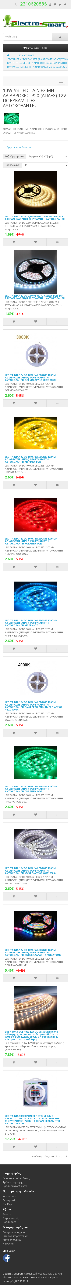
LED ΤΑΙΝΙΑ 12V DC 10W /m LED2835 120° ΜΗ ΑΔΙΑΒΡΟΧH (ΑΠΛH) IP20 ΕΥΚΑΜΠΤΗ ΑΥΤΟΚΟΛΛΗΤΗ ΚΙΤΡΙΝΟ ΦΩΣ (31, 459)
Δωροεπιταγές (11, 1218)
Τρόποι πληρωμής (13, 1182)
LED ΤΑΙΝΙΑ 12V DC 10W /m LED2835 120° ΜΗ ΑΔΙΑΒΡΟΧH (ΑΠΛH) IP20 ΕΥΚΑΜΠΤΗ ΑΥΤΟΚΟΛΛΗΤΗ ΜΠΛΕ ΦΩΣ (31, 623)
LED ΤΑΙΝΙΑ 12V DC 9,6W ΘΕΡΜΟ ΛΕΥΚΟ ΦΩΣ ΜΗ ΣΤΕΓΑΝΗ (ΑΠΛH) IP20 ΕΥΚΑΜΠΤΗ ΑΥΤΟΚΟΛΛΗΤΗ (35, 218)
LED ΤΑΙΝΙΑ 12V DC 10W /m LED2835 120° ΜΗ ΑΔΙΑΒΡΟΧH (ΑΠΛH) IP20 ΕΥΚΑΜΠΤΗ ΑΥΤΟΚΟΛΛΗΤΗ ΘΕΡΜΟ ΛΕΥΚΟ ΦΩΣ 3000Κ (31, 377)
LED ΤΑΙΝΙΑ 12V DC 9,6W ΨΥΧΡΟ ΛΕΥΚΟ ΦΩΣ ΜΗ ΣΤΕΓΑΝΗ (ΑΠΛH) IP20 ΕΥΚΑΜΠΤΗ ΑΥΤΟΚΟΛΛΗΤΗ (35, 297)
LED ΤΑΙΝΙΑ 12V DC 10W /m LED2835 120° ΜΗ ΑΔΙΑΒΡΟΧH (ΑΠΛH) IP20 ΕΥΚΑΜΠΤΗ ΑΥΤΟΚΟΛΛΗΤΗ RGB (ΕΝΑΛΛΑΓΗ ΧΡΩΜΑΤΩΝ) (33, 952)
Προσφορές (9, 1222)
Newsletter (8, 1243)
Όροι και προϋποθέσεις (16, 1178)
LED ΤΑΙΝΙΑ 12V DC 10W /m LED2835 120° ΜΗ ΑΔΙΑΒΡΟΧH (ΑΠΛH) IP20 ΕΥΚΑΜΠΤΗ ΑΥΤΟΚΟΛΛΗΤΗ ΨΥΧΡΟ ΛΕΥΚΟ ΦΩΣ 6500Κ (31, 870)
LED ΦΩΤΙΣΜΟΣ (26, 55)
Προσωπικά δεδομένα (15, 1186)
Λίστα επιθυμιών (12, 1239)
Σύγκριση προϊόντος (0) (18, 147)
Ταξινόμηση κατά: (14, 156)
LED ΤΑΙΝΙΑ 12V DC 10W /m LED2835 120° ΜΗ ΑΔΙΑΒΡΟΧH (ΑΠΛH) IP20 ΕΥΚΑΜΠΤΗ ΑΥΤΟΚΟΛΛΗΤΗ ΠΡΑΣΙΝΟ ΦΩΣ (31, 789)
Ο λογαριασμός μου (14, 1232)
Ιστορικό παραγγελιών (15, 1236)
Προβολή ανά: (12, 165)
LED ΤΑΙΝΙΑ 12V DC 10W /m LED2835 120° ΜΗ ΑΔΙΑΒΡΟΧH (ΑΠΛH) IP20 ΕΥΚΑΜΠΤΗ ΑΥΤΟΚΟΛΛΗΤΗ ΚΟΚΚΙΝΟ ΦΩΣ (31, 541)
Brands (7, 1214)
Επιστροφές (9, 1200)
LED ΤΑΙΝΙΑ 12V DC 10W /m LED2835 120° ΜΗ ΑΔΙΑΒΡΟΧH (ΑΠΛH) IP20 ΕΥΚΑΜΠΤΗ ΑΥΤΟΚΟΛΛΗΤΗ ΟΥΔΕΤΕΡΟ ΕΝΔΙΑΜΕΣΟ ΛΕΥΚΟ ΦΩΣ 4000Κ (33, 705)
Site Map (7, 1204)
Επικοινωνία (9, 1196)
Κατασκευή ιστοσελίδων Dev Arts (43, 1273)
